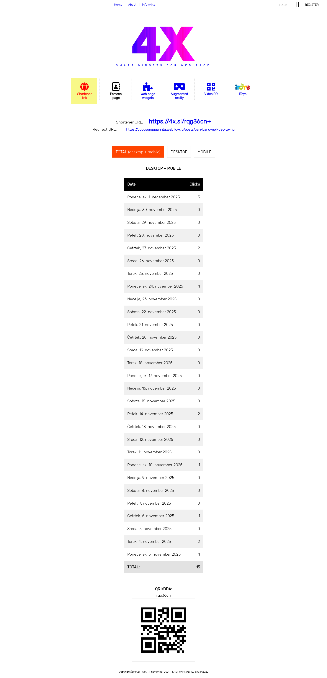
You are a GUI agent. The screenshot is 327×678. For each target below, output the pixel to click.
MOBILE (204, 152)
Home (118, 5)
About (132, 5)
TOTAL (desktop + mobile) (138, 152)
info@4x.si (149, 5)
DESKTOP (179, 152)
